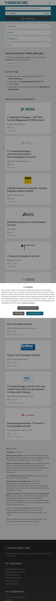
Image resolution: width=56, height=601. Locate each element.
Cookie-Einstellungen (28, 308)
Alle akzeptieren (34, 313)
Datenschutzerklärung (28, 303)
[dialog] (28, 300)
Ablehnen (18, 313)
